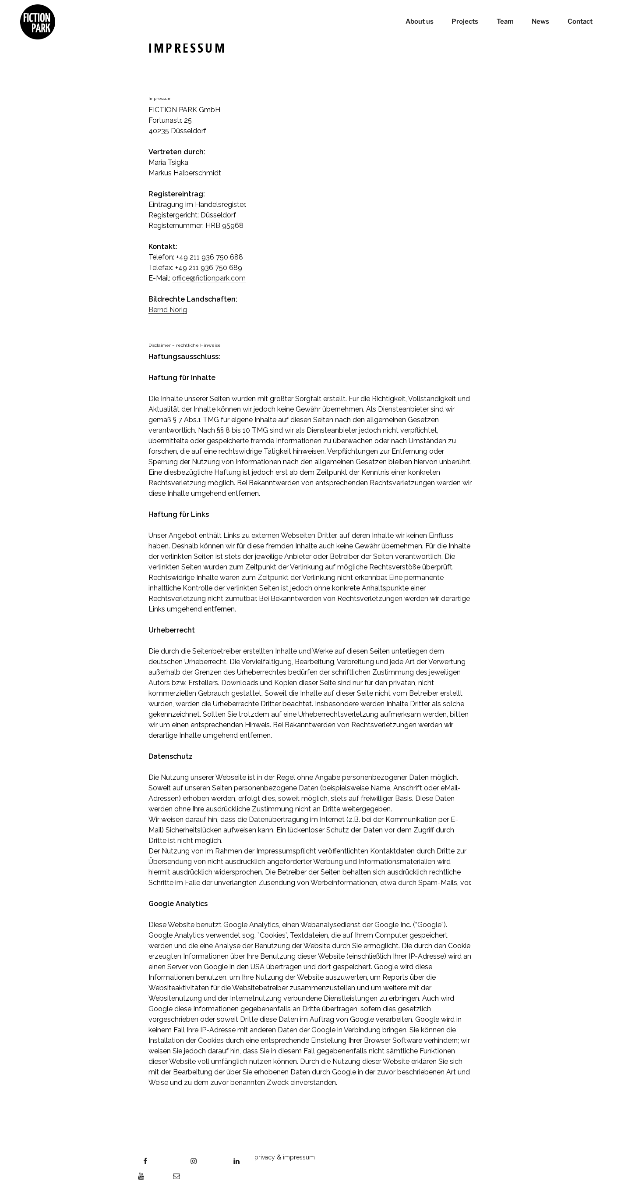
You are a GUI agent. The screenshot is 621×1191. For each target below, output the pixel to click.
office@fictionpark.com (209, 278)
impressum (299, 1157)
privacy (264, 1157)
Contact (579, 22)
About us (419, 22)
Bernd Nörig (167, 310)
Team (504, 22)
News (540, 22)
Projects (464, 22)
